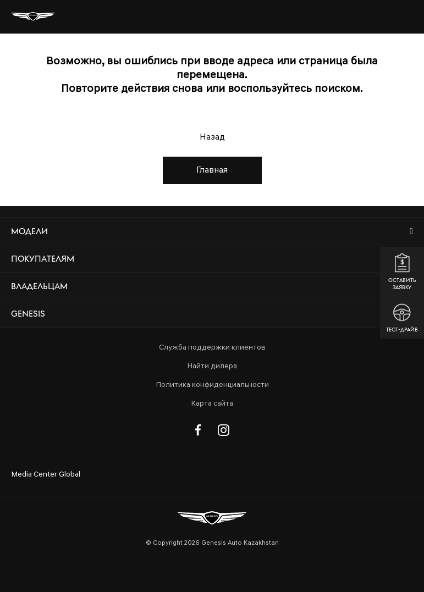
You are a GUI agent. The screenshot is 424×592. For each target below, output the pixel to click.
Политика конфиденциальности (212, 385)
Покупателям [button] (42, 258)
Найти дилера (212, 366)
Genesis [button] (28, 313)
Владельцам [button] (39, 286)
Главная (212, 170)
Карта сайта (212, 404)
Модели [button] (29, 231)
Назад (212, 137)
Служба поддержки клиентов (212, 348)
